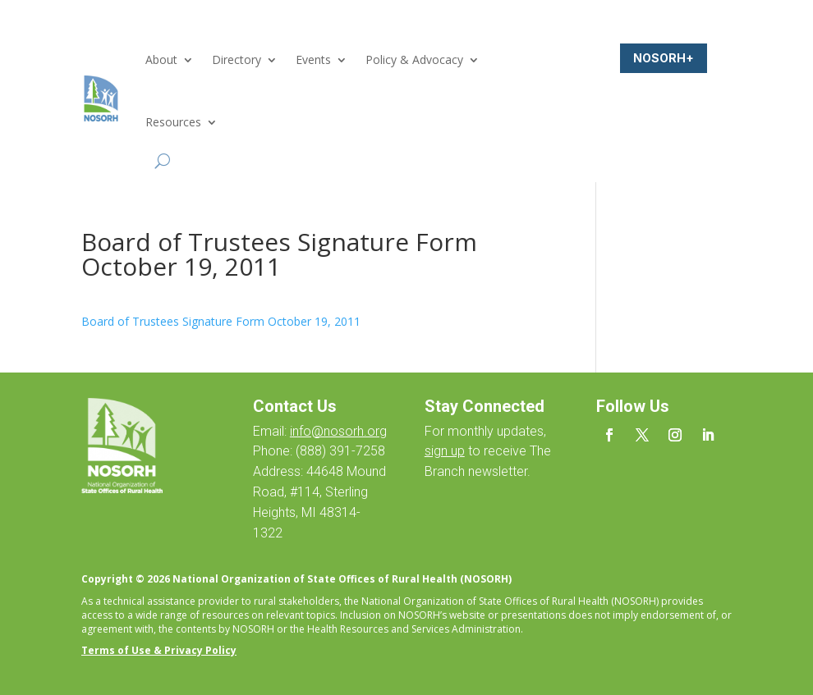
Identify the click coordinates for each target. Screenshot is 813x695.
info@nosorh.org (338, 431)
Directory (236, 59)
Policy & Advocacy (414, 59)
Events (313, 59)
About (161, 59)
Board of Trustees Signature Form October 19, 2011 (221, 321)
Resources (173, 122)
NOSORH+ (663, 58)
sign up (445, 451)
